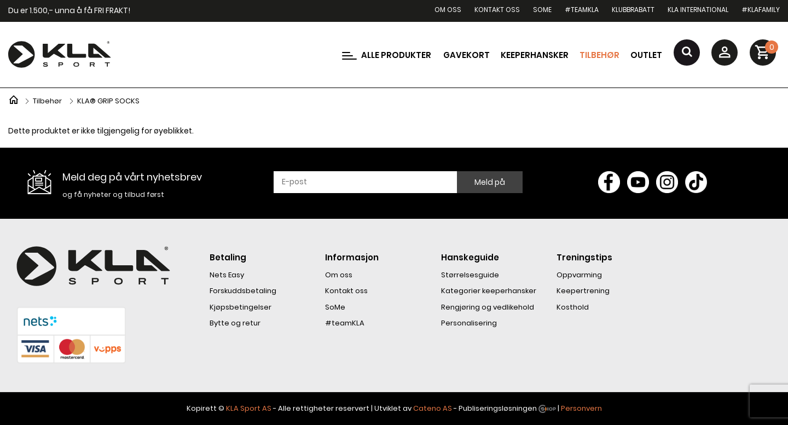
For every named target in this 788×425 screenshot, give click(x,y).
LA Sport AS (250, 408)
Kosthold (573, 307)
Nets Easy (227, 275)
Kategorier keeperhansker (488, 291)
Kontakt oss (497, 9)
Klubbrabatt (633, 9)
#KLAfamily (760, 9)
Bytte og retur (235, 323)
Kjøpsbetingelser (240, 307)
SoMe (542, 9)
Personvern (581, 408)
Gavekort (466, 55)
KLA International (698, 9)
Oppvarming (579, 275)
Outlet (646, 55)
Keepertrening (583, 291)
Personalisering (469, 323)
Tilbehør (599, 55)
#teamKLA (582, 9)
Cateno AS (432, 408)
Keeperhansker (535, 55)
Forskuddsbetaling (243, 291)
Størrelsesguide (470, 275)
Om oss (447, 9)
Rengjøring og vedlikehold (487, 307)
